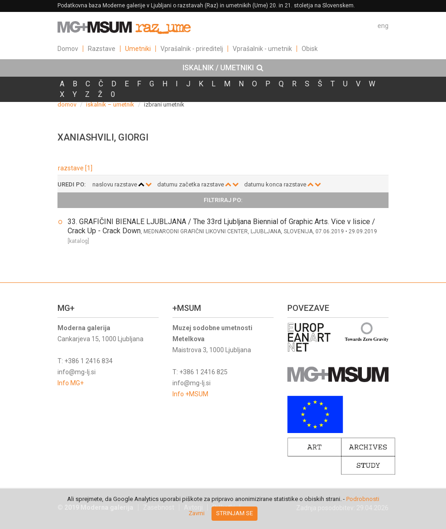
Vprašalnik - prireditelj (191, 48)
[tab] (223, 68)
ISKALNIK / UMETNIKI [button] (223, 68)
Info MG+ (70, 383)
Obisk (310, 48)
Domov (67, 48)
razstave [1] (75, 168)
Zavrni (197, 513)
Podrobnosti (362, 498)
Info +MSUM (190, 394)
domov (66, 104)
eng (383, 25)
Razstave (101, 48)
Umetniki (138, 48)
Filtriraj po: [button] (223, 200)
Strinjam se (234, 513)
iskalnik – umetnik (110, 104)
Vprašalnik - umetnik (262, 48)
